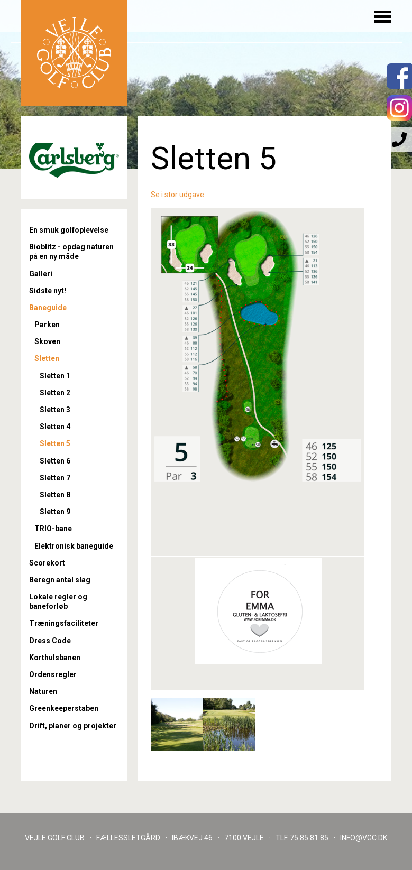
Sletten (46, 358)
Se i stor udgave (177, 194)
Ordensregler (53, 674)
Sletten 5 (55, 443)
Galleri (40, 274)
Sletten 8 (55, 494)
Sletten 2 (55, 392)
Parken (47, 324)
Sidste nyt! (47, 290)
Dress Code (50, 640)
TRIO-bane (53, 528)
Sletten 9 (55, 511)
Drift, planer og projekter (72, 725)
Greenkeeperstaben (63, 708)
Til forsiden (74, 53)
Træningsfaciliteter (63, 623)
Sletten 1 (55, 376)
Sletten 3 (55, 409)
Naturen (43, 691)
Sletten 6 (55, 461)
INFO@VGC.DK (363, 838)
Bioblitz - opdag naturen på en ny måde (71, 252)
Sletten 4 (55, 426)
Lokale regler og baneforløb (58, 601)
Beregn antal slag (59, 580)
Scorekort (47, 563)
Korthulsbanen (54, 657)
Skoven (47, 341)
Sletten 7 (55, 478)
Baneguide (48, 307)
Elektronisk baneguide (73, 546)
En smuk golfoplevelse (68, 230)
